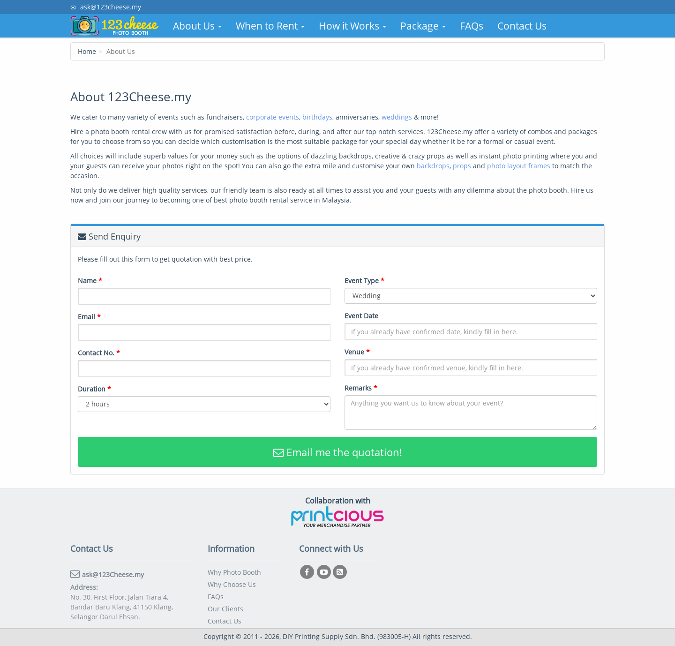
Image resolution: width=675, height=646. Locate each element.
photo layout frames (518, 165)
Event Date (361, 315)
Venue (357, 351)
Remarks (361, 387)
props (462, 165)
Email (89, 316)
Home (87, 51)
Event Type (364, 280)
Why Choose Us (232, 584)
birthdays (317, 117)
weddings (397, 117)
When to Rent (270, 25)
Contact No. (99, 352)
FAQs (471, 25)
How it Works (352, 25)
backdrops (433, 165)
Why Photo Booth (234, 572)
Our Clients (225, 608)
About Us (197, 25)
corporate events (272, 117)
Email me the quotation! (337, 452)
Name (90, 280)
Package (423, 25)
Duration (94, 388)
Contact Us (522, 25)
